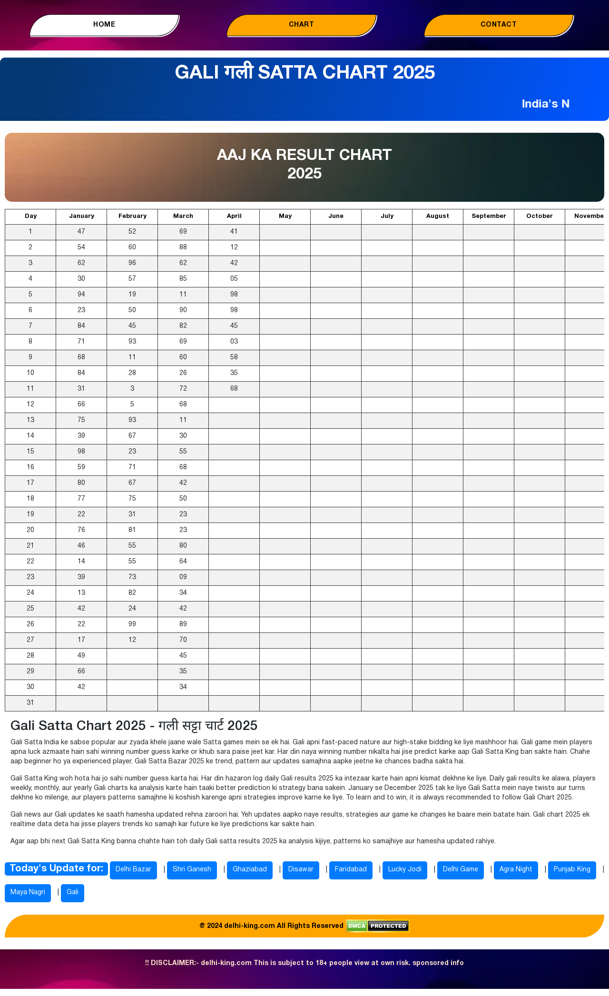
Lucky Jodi (405, 870)
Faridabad (351, 870)
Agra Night (516, 870)
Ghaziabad (250, 870)
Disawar (301, 870)
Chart (301, 25)
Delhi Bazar (133, 870)
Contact (499, 25)
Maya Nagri (27, 892)
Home (104, 25)
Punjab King (572, 870)
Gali (73, 892)
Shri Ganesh (192, 870)
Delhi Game (460, 870)
